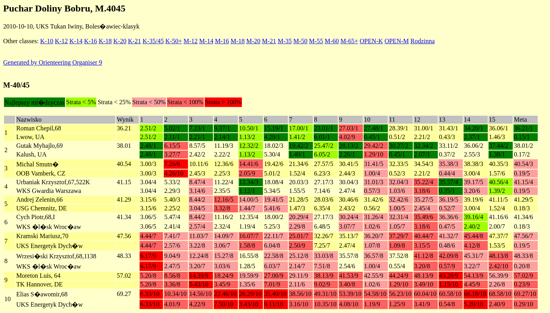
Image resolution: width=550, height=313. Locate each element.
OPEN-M (397, 41)
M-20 (253, 41)
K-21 (134, 41)
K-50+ (173, 41)
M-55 (316, 41)
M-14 (206, 41)
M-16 (222, 41)
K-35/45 (153, 41)
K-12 (61, 41)
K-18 (105, 41)
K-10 (46, 41)
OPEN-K (371, 41)
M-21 (269, 41)
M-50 (300, 41)
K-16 (90, 41)
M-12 (191, 41)
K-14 (75, 41)
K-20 (119, 41)
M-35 (285, 41)
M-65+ (349, 41)
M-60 (332, 41)
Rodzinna (422, 41)
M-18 (237, 41)
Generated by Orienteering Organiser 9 (52, 62)
